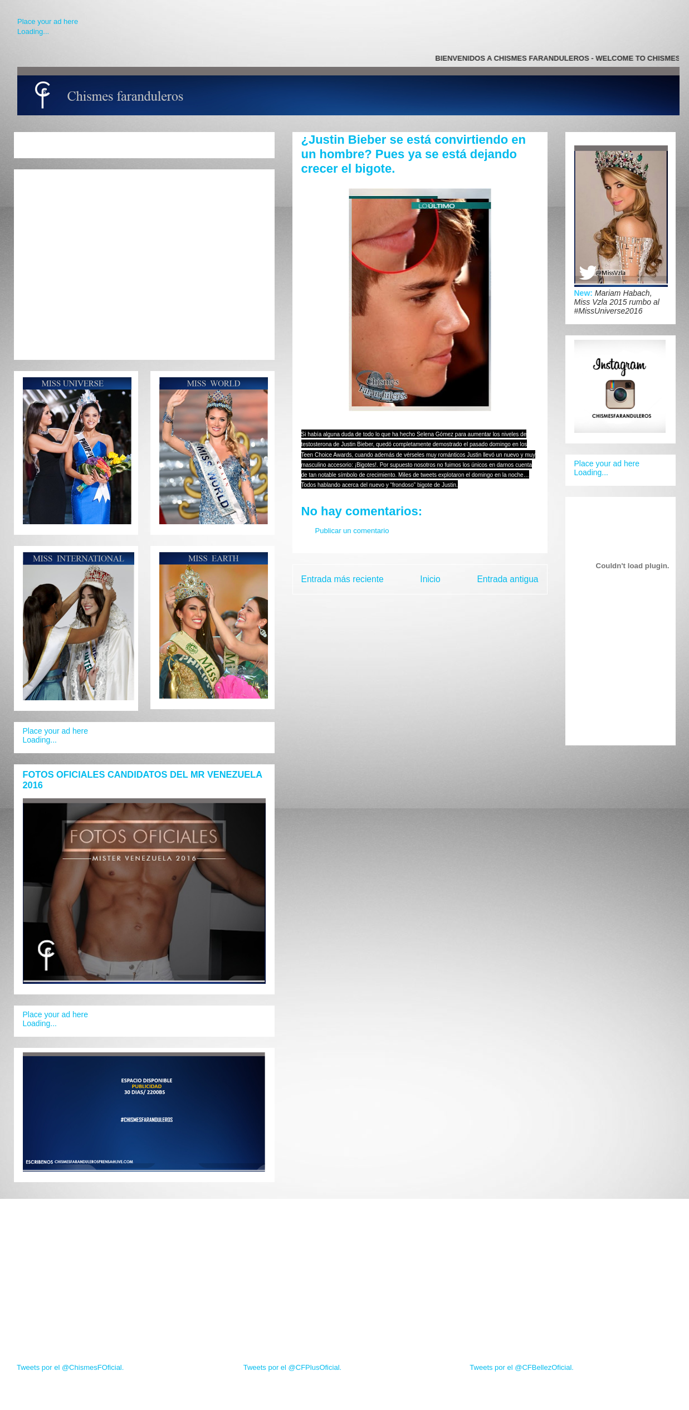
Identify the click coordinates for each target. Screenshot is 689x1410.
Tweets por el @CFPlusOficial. (292, 1367)
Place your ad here (47, 21)
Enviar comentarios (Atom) (443, 607)
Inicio (430, 579)
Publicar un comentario (352, 530)
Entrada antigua (507, 579)
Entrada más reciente (342, 579)
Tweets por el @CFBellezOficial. (522, 1367)
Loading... (33, 31)
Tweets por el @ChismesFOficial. (70, 1367)
